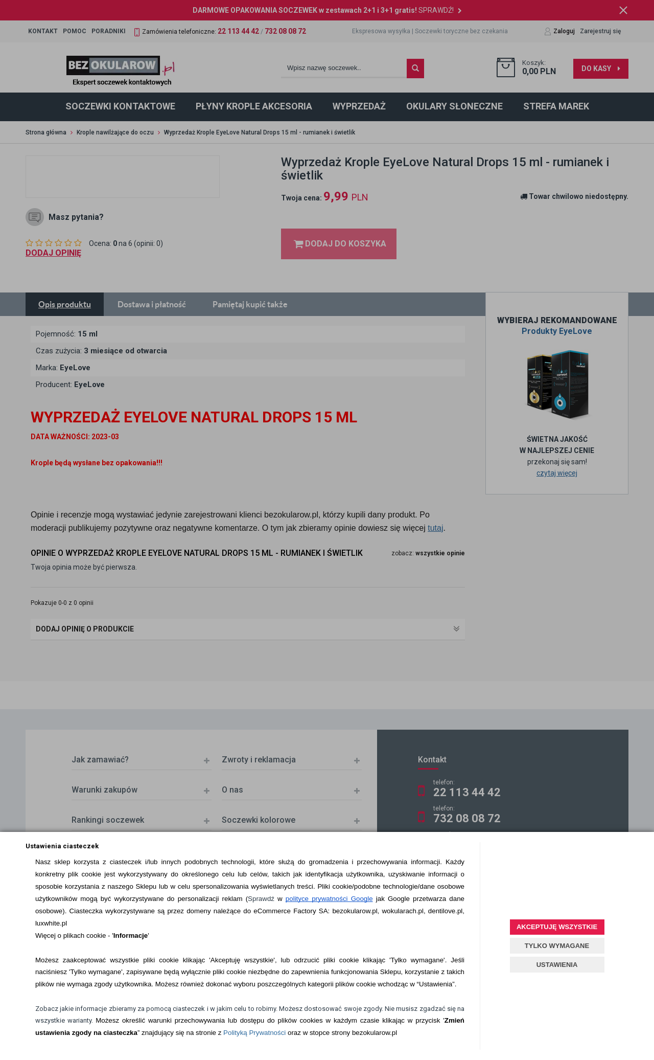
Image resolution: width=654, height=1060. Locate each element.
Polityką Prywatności (254, 1032)
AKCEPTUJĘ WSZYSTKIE (557, 927)
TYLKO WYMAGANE (557, 946)
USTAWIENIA (557, 964)
